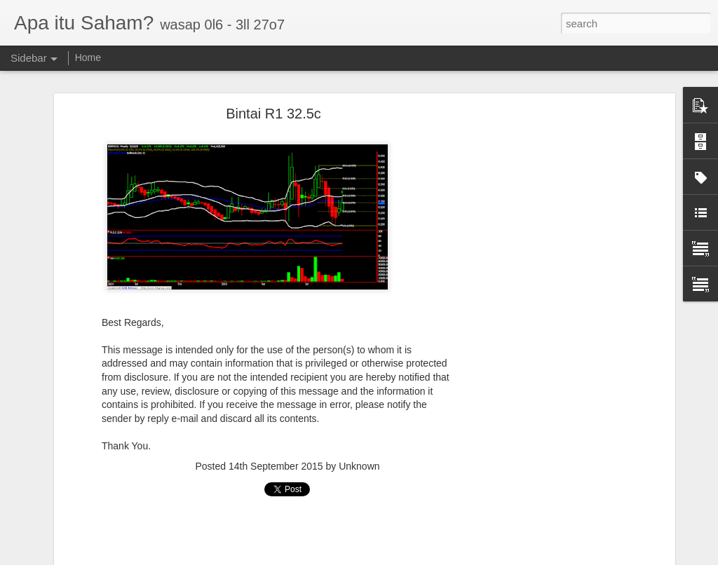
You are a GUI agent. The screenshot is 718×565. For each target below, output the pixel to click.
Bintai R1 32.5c (273, 113)
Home (88, 57)
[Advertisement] (550, 333)
